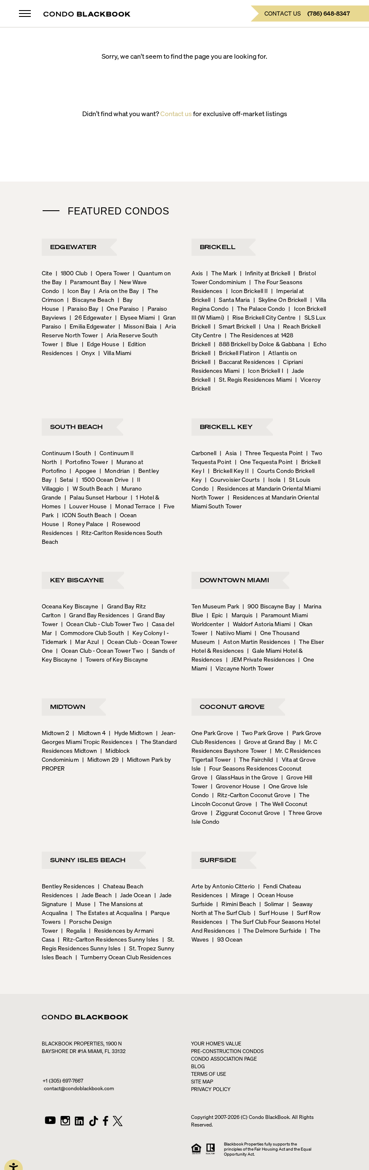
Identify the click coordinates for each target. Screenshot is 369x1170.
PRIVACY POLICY (211, 1089)
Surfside (218, 859)
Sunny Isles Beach (88, 859)
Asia (228, 452)
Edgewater (73, 246)
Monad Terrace (132, 506)
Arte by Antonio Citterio (223, 886)
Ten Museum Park (215, 606)
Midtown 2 (56, 732)
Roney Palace (82, 523)
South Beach (76, 426)
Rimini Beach (236, 903)
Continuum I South (67, 452)
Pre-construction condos (227, 1051)
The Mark (221, 273)
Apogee (83, 470)
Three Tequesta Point (271, 452)
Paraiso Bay (80, 308)
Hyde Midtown (130, 732)
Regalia (73, 930)
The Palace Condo (259, 308)
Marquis (239, 615)
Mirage (238, 895)
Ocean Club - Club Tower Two (102, 623)
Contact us (176, 113)
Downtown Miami (234, 580)
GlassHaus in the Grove (244, 777)
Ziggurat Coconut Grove (245, 812)
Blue (69, 343)
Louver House (85, 506)
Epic (215, 615)
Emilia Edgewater (90, 326)
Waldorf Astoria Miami (259, 623)
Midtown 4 (89, 732)
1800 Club (71, 273)
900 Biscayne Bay (268, 606)
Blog (198, 1066)
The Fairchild (253, 759)
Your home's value (216, 1043)
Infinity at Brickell (265, 273)
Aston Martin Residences (254, 641)
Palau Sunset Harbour (96, 497)
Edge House (100, 343)
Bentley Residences (68, 886)
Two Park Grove (260, 732)
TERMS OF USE (208, 1074)
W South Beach (90, 488)
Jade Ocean (133, 895)
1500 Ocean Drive (102, 479)
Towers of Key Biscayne (114, 659)
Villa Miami (114, 352)
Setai (64, 479)
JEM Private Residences (260, 659)
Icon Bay (76, 290)
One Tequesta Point (264, 461)
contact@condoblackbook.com (79, 1088)
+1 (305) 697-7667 (63, 1081)
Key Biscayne (77, 580)
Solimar (271, 903)
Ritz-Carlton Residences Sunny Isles (108, 939)
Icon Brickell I (263, 370)
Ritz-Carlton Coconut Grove (251, 794)
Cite (47, 273)
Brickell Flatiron (237, 352)
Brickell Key (226, 426)
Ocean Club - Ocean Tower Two (99, 650)
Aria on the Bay (116, 290)
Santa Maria (232, 299)
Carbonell (204, 452)
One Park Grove (212, 732)
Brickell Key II (228, 470)
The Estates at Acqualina (106, 912)
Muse (80, 903)
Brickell (218, 246)
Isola (272, 479)
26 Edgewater (90, 317)
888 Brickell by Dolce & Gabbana (259, 343)
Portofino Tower (84, 461)
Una (267, 326)
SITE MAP (202, 1081)
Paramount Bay (87, 281)
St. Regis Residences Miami (253, 379)
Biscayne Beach (90, 299)
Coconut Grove (232, 706)
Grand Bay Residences (96, 615)
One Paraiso (120, 308)
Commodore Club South (89, 632)
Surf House (271, 912)
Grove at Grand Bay (267, 741)
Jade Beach (94, 895)
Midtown (68, 706)
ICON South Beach (84, 514)
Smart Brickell (235, 326)
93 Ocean (227, 939)
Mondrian (115, 470)
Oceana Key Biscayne (70, 606)
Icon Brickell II (247, 290)
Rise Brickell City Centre (261, 317)
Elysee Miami (135, 317)
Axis (197, 273)
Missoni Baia (137, 326)
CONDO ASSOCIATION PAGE (224, 1059)
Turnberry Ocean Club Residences (123, 957)
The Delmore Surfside (270, 930)
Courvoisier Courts (232, 479)
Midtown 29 (100, 759)
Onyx (85, 352)
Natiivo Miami (231, 632)
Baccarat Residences (244, 361)
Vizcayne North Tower (242, 668)
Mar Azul (84, 641)
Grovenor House (235, 786)
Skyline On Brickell (280, 299)
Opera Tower (110, 273)
